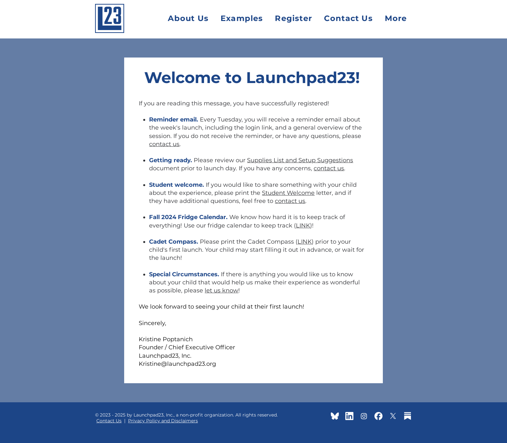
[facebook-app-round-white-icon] (378, 416)
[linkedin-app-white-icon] (349, 416)
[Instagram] (364, 416)
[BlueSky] (335, 416)
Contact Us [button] (109, 421)
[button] (396, 18)
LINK (303, 225)
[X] (393, 416)
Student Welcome (288, 192)
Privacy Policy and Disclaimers (163, 421)
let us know (221, 290)
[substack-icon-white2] (408, 416)
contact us (164, 144)
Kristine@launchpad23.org (177, 363)
